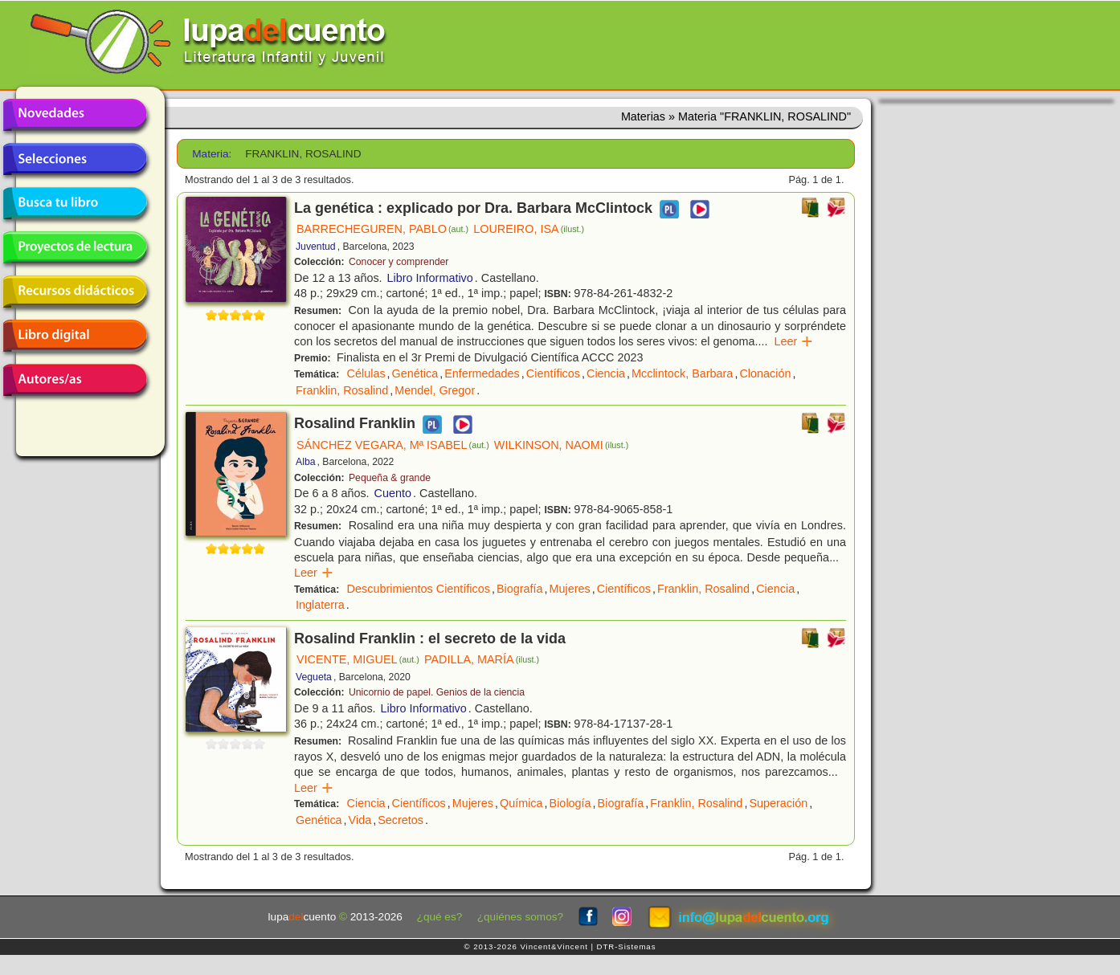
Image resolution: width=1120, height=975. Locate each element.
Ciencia (606, 373)
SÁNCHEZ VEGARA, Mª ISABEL (392, 445)
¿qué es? (440, 917)
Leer (794, 341)
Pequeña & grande (390, 477)
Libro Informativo (430, 277)
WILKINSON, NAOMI (561, 445)
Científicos (553, 373)
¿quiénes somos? (520, 917)
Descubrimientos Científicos (418, 588)
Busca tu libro (74, 203)
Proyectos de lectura (74, 247)
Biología (570, 803)
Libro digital (74, 336)
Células (366, 373)
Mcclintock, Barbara (682, 373)
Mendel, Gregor (434, 390)
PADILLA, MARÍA (481, 659)
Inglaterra (320, 604)
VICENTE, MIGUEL (357, 659)
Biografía (520, 588)
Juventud (316, 246)
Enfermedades (482, 373)
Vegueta (314, 677)
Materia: (211, 154)
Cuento (392, 493)
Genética (415, 373)
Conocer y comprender (398, 261)
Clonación (765, 373)
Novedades (74, 115)
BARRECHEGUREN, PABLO (382, 228)
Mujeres (570, 588)
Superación (778, 803)
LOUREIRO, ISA (528, 228)
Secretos (400, 820)
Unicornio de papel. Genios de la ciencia (437, 692)
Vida (360, 820)
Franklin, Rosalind (342, 390)
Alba (306, 461)
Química (521, 803)
